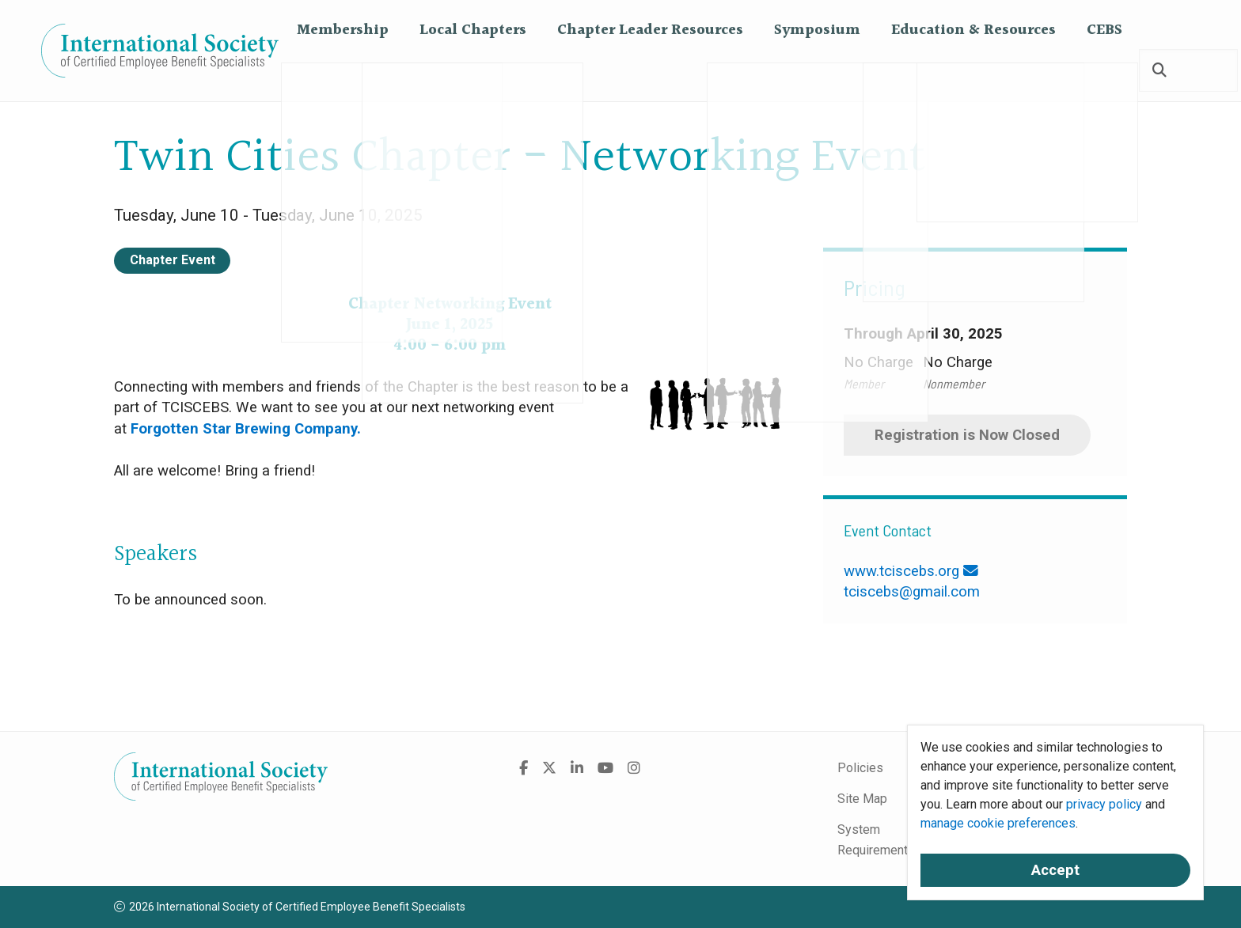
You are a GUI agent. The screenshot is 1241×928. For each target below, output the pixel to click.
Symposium (817, 70)
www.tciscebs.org (901, 571)
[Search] (1159, 72)
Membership (343, 70)
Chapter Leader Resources (650, 70)
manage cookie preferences (998, 823)
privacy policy (1104, 804)
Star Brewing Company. (284, 428)
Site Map (862, 798)
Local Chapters (472, 70)
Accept (1055, 870)
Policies (860, 767)
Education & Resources (973, 70)
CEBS (1104, 70)
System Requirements (876, 840)
